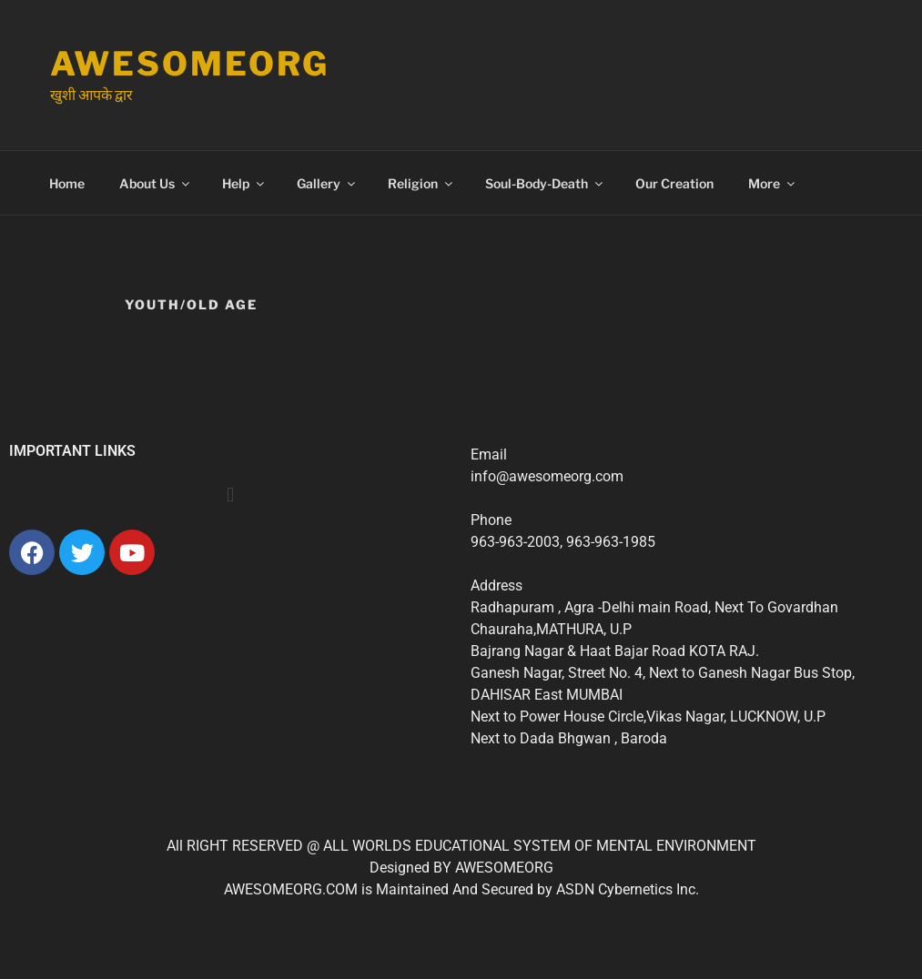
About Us (155, 183)
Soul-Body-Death (545, 183)
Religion (421, 183)
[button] (230, 494)
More (772, 183)
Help (244, 183)
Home (67, 183)
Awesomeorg (190, 64)
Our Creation (674, 183)
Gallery (327, 183)
